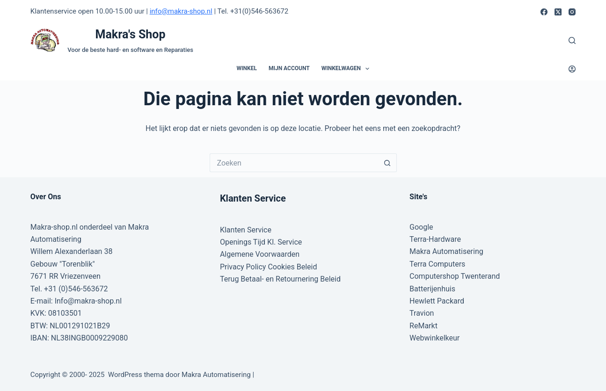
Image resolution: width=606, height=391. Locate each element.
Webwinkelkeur (434, 337)
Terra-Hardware (435, 239)
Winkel (247, 68)
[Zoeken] (572, 40)
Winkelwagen (347, 68)
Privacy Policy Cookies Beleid (268, 266)
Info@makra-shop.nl (88, 301)
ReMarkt (423, 325)
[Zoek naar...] (294, 162)
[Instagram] (572, 11)
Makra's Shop (130, 34)
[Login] (572, 68)
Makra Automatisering (446, 251)
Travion (421, 313)
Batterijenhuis (432, 288)
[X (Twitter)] (558, 11)
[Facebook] (544, 11)
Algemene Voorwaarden (259, 254)
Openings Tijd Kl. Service (261, 242)
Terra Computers (437, 264)
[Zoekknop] (387, 162)
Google (421, 227)
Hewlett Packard (436, 301)
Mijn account (289, 68)
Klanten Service (245, 229)
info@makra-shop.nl (181, 11)
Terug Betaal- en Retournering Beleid (280, 279)
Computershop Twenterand (454, 276)
